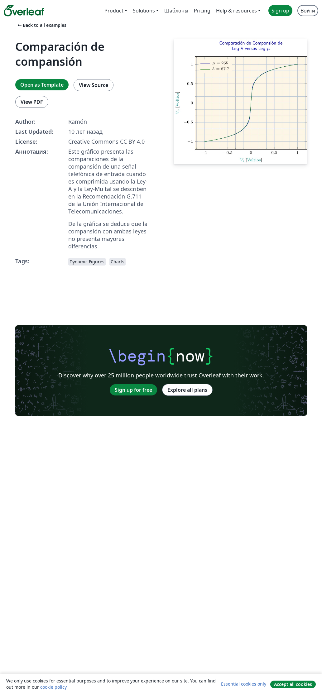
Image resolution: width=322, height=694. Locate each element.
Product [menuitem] (113, 10)
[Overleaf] (24, 10)
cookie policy (53, 687)
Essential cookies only (243, 684)
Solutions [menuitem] (144, 10)
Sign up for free (133, 389)
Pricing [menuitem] (202, 10)
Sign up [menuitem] (280, 10)
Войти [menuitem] (307, 10)
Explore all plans (187, 389)
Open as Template (42, 84)
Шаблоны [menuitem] (176, 10)
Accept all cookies (293, 684)
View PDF (32, 101)
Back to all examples (41, 25)
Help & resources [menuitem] (236, 10)
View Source (93, 85)
